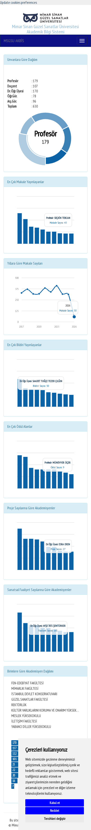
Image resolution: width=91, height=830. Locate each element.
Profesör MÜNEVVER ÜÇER (57, 462)
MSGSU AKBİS (14, 40)
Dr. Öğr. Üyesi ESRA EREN (58, 544)
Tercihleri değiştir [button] (54, 818)
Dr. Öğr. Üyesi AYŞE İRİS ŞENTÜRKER (47, 625)
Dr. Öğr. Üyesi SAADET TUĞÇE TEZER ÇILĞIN (41, 381)
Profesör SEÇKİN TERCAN (58, 218)
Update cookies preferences (18, 2)
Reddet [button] (54, 810)
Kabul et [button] (55, 803)
